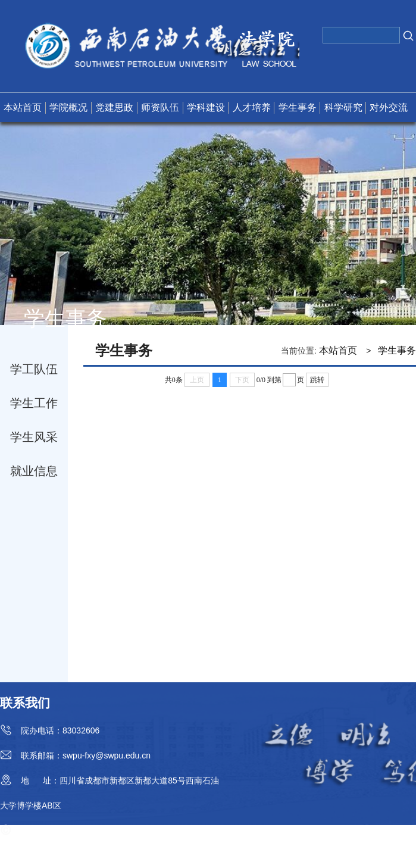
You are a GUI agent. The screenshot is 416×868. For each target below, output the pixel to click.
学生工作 (34, 403)
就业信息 (34, 470)
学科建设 (206, 107)
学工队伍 (34, 369)
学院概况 (68, 107)
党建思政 (114, 107)
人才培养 (252, 107)
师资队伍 (160, 107)
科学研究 (343, 107)
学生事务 (298, 107)
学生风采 (34, 437)
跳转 (317, 380)
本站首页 (23, 107)
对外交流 (389, 107)
